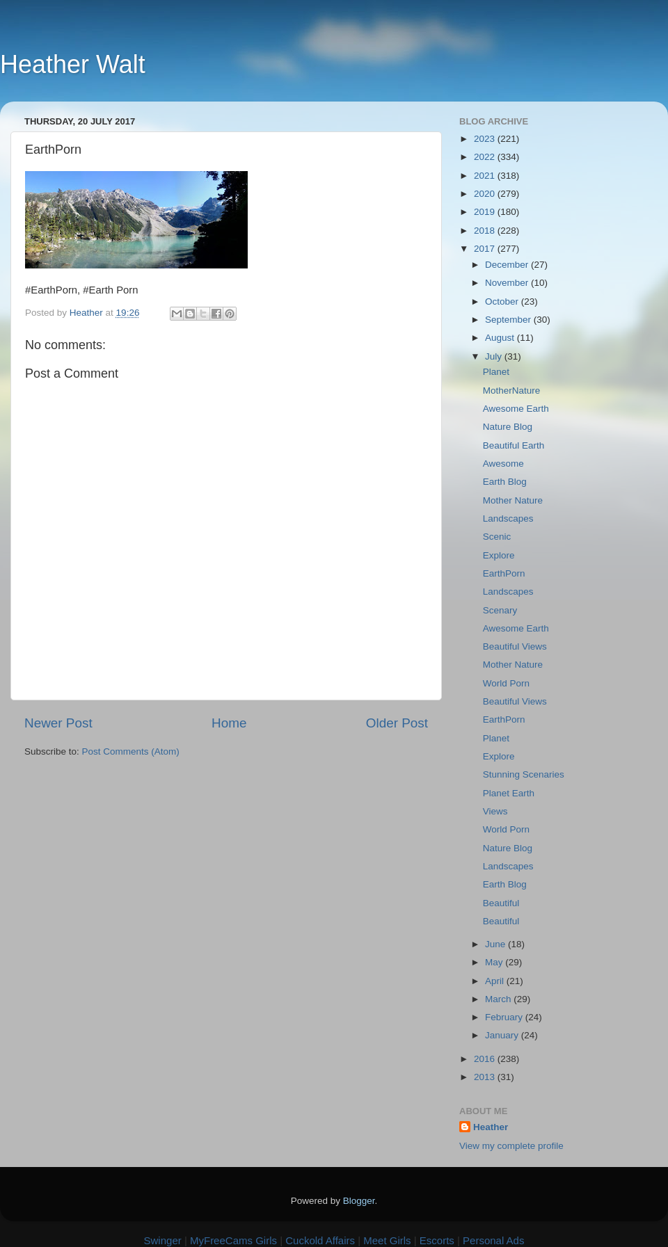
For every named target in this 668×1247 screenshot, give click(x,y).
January (503, 1035)
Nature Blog (507, 426)
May (495, 962)
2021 (486, 175)
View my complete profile (511, 1146)
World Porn (506, 683)
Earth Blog (505, 481)
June (496, 944)
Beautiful (501, 903)
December (508, 264)
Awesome (503, 463)
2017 (486, 248)
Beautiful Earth (514, 445)
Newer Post (58, 723)
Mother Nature (513, 500)
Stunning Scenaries (523, 774)
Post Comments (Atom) (131, 751)
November (508, 282)
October (503, 301)
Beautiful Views (515, 646)
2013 (486, 1077)
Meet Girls (387, 1240)
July (494, 356)
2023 (486, 139)
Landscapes (508, 518)
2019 (486, 212)
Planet (496, 372)
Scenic (497, 536)
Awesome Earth (516, 408)
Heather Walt (72, 64)
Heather (490, 1127)
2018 (486, 230)
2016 (486, 1059)
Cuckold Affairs (320, 1240)
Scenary (500, 610)
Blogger (359, 1201)
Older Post (397, 723)
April (496, 981)
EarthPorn (504, 573)
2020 (486, 193)
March (499, 999)
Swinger (163, 1240)
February (505, 1017)
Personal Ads (493, 1240)
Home (229, 723)
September (509, 319)
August (501, 337)
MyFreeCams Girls (233, 1240)
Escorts (437, 1240)
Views (495, 811)
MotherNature (512, 390)
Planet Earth (508, 793)
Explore (499, 555)
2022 (486, 157)
